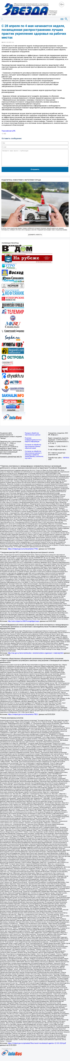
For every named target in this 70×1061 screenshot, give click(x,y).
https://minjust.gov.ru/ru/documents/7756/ (23, 552)
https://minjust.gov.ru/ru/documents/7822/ (23, 717)
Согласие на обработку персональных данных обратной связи (33, 449)
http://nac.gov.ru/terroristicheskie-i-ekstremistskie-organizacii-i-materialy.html (35, 656)
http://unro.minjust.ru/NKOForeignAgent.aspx (23, 624)
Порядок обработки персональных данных (32, 437)
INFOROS (66, 461)
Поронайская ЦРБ (8, 131)
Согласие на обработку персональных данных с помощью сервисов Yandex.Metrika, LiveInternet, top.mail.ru (34, 458)
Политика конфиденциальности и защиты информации (33, 442)
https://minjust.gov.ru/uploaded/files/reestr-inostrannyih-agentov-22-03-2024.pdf (37, 1046)
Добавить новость (35, 237)
